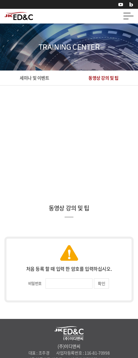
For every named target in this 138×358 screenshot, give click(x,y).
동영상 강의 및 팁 (103, 78)
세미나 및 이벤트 (34, 78)
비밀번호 (35, 283)
